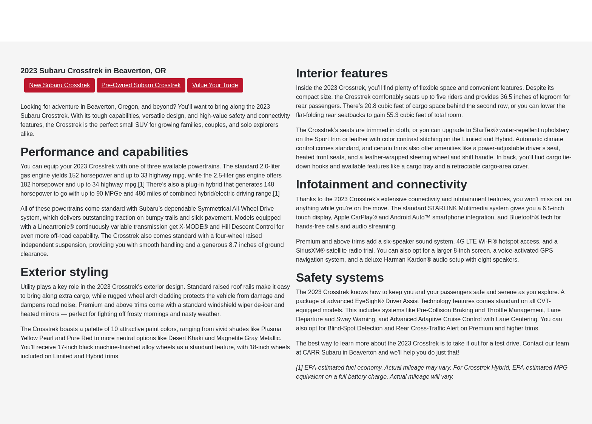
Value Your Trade (215, 85)
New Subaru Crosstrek (59, 85)
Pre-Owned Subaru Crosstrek (141, 85)
